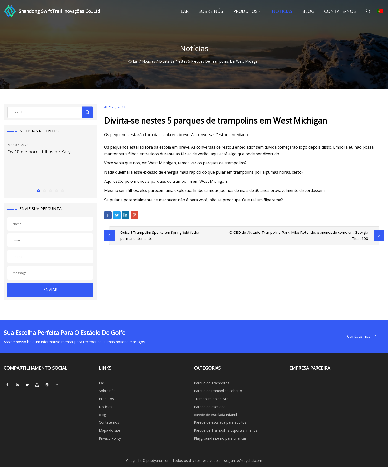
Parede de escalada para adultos (220, 422)
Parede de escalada (209, 406)
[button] (38, 190)
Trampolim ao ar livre (211, 398)
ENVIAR (50, 289)
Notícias (282, 11)
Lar (185, 11)
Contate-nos (340, 11)
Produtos (245, 11)
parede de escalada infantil (215, 414)
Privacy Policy (110, 438)
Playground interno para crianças (220, 438)
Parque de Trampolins (211, 383)
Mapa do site (109, 430)
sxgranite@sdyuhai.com (243, 460)
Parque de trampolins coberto (218, 391)
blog (308, 11)
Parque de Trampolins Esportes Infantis (225, 430)
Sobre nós (210, 11)
